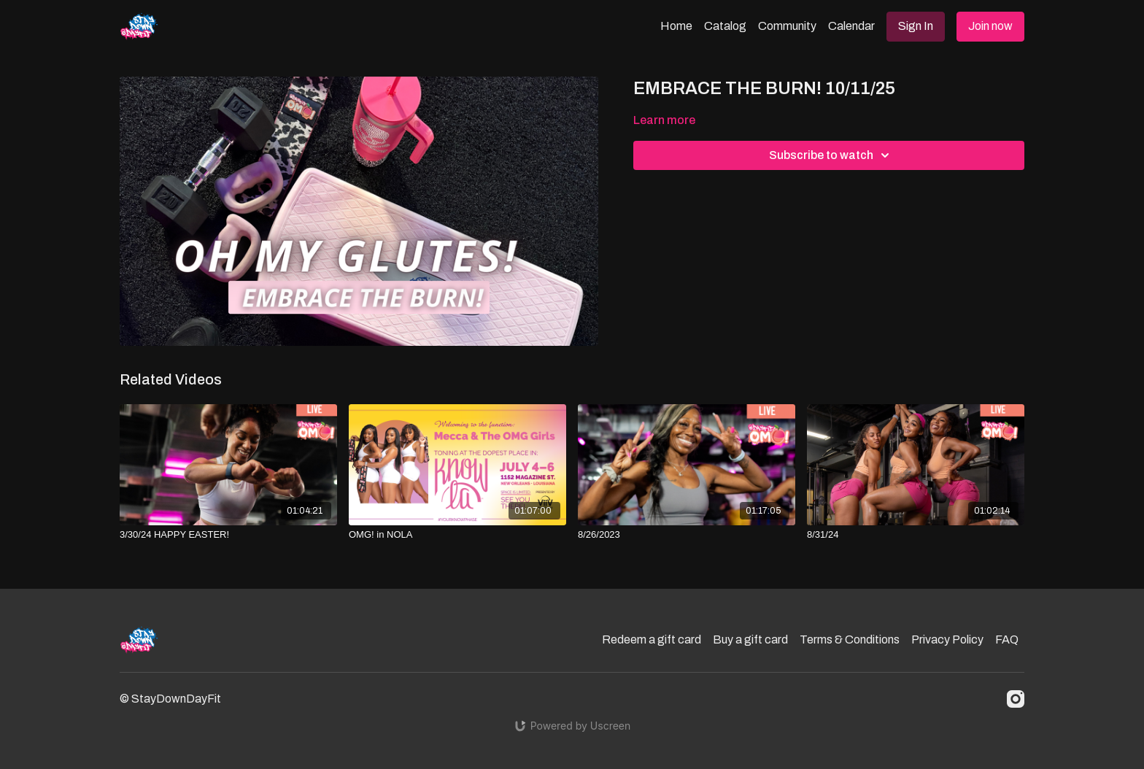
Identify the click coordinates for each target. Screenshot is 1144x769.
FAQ (1007, 639)
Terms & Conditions (850, 639)
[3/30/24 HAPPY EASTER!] (228, 535)
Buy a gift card (750, 639)
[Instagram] (1015, 699)
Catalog (725, 26)
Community (787, 26)
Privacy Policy (947, 639)
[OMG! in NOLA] (457, 535)
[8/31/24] (915, 535)
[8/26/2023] (686, 535)
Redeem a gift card (651, 639)
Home (676, 26)
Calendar (851, 26)
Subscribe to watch (831, 155)
